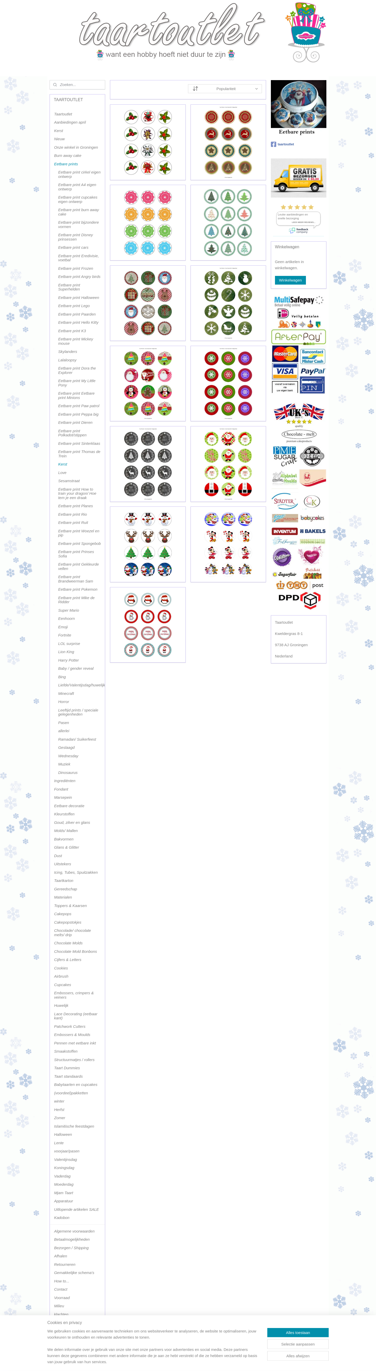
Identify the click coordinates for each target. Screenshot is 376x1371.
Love (62, 472)
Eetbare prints (66, 164)
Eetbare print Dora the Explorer (77, 370)
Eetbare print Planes (75, 506)
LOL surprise (69, 643)
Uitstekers (62, 864)
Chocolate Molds (68, 943)
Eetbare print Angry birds (79, 276)
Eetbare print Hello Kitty (78, 322)
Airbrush (61, 976)
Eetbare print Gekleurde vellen (78, 566)
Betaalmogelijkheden (72, 1239)
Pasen (63, 722)
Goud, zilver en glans (72, 822)
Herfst (59, 1109)
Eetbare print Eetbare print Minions (76, 395)
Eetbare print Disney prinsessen (75, 237)
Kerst (58, 130)
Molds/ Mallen (66, 830)
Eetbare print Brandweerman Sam (75, 579)
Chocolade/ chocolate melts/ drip (72, 932)
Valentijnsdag (65, 1159)
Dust (58, 856)
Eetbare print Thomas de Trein (79, 453)
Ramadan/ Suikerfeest (77, 739)
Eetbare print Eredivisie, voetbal (78, 258)
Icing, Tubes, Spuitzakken (76, 872)
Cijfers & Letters (67, 959)
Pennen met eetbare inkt (75, 1043)
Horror (63, 701)
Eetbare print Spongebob (79, 543)
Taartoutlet (63, 114)
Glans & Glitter (66, 847)
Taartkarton (63, 880)
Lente (59, 1143)
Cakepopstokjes (67, 922)
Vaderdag (62, 1176)
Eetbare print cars (73, 247)
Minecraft (66, 693)
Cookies (61, 968)
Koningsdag (64, 1167)
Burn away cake (67, 155)
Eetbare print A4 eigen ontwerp (77, 186)
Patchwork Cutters (69, 1026)
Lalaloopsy (67, 360)
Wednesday (68, 756)
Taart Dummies (67, 1068)
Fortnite (64, 635)
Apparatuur (63, 1201)
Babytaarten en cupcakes (75, 1084)
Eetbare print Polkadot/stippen (72, 433)
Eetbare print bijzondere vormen (78, 224)
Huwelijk (61, 1005)
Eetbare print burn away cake (78, 212)
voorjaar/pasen (66, 1151)
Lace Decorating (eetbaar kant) (75, 1016)
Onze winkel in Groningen (76, 147)
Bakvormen (63, 839)
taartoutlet (282, 144)
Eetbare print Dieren (75, 422)
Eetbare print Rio (72, 514)
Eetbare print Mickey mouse (75, 341)
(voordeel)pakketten (71, 1093)
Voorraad (62, 1298)
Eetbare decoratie (69, 806)
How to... (61, 1281)
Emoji (63, 627)
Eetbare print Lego (74, 306)
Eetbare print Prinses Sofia (76, 553)
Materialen (63, 897)
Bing (62, 677)
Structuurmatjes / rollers (74, 1059)
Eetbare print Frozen (75, 268)
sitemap (174, 1361)
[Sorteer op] (225, 88)
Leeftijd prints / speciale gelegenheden (78, 712)
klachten (61, 1314)
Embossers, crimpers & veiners (74, 995)
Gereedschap (65, 889)
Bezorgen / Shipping (71, 1248)
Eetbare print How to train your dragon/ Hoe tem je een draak (77, 493)
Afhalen (60, 1256)
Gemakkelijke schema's (74, 1272)
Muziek (64, 764)
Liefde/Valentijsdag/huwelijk (81, 685)
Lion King (66, 652)
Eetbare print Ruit (73, 522)
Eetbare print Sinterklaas (79, 443)
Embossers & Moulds (72, 1034)
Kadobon (61, 1217)
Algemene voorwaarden (74, 1231)
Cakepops (62, 914)
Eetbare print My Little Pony (76, 383)
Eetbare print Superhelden (69, 287)
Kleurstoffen (64, 814)
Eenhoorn (66, 618)
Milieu (59, 1306)
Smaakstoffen (66, 1051)
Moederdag (63, 1184)
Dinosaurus (68, 772)
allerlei (63, 731)
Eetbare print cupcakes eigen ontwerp (77, 199)
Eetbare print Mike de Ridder (76, 600)
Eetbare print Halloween (78, 297)
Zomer (59, 1118)
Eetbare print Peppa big (78, 414)
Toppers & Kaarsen (70, 905)
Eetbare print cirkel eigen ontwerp (79, 174)
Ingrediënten (64, 781)
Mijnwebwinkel (239, 1361)
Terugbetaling (65, 1331)
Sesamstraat (69, 481)
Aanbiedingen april (70, 122)
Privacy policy (66, 1322)
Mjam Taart (63, 1193)
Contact (60, 1289)
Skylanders (67, 351)
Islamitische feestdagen (74, 1126)
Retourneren (64, 1264)
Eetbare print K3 (72, 331)
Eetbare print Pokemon (77, 589)
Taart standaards (68, 1076)
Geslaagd (66, 747)
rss (183, 1361)
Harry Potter (68, 660)
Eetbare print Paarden (77, 314)
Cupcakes (62, 985)
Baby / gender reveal (75, 668)
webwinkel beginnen (199, 1361)
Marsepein (63, 797)
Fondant (61, 789)
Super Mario (68, 610)
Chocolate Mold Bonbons (75, 951)
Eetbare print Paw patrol (78, 406)
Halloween (63, 1134)
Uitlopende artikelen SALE (76, 1209)
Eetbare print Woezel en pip (78, 533)
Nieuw (59, 139)
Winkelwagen (290, 280)
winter (59, 1101)
